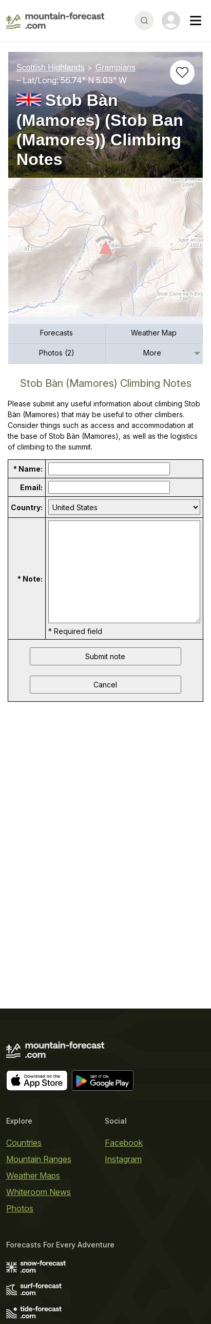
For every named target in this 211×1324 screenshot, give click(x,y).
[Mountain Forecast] (55, 20)
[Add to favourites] (182, 72)
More (152, 352)
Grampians (115, 67)
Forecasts (56, 332)
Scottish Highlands (50, 67)
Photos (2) (56, 352)
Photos (19, 1208)
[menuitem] (57, 334)
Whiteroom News (38, 1192)
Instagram (123, 1159)
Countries (24, 1142)
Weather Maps (33, 1175)
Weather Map (154, 332)
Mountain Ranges (38, 1159)
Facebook (124, 1142)
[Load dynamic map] (105, 251)
